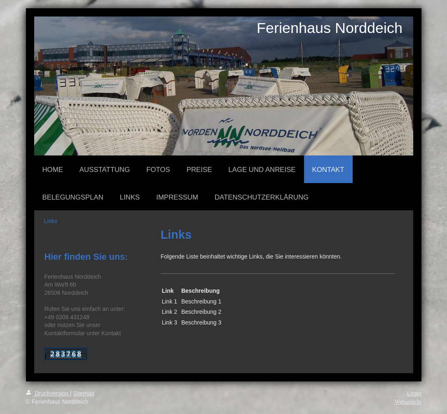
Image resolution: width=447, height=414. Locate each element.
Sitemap (83, 393)
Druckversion (48, 393)
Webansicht (408, 402)
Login (414, 393)
